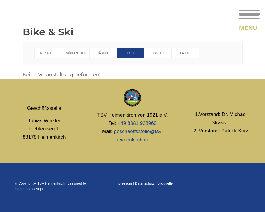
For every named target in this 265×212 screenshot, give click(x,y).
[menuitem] (246, 13)
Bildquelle (165, 183)
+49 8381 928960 (137, 123)
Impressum (123, 183)
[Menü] (246, 13)
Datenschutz (145, 183)
